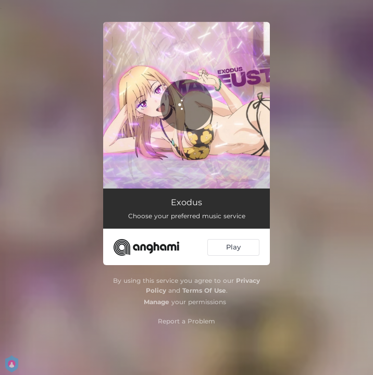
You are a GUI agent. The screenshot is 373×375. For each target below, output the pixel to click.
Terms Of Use (204, 290)
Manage (156, 302)
